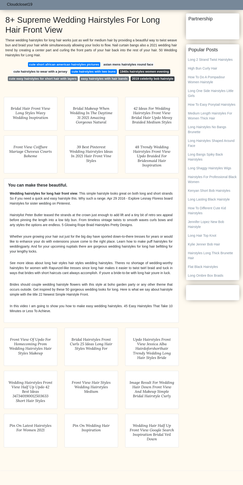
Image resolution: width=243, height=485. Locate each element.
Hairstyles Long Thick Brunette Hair (210, 255)
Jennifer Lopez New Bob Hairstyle (206, 224)
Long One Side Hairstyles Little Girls (211, 93)
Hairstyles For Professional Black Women (212, 179)
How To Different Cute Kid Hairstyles (207, 210)
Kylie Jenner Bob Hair (204, 244)
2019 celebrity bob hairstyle (152, 78)
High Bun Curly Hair (202, 68)
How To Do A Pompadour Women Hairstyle (206, 79)
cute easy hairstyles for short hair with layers (43, 78)
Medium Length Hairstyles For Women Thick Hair (210, 115)
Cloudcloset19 (19, 4)
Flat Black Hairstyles (203, 267)
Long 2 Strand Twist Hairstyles (210, 59)
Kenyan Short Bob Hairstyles (209, 190)
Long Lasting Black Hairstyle (209, 199)
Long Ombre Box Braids (205, 275)
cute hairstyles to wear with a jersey (40, 71)
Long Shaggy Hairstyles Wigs (209, 168)
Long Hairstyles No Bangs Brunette (207, 129)
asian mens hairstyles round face (128, 64)
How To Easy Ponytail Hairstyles (211, 104)
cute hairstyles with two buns (93, 71)
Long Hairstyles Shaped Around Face (211, 143)
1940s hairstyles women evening (144, 71)
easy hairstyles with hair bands (104, 78)
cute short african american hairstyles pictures (64, 64)
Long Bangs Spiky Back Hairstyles (205, 157)
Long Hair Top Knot (202, 235)
